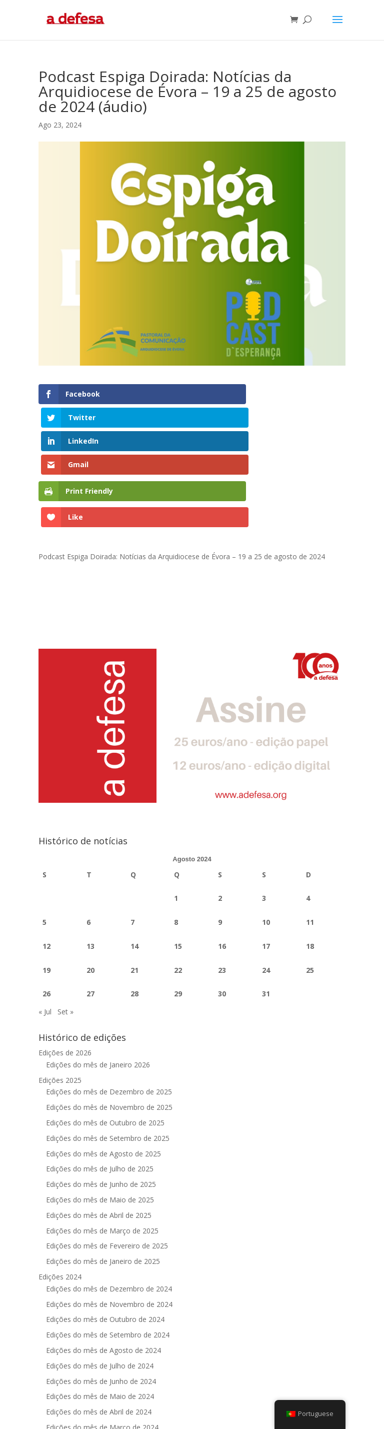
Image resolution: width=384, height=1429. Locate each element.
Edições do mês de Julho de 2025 (100, 1077)
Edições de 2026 (65, 961)
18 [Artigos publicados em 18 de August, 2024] (310, 854)
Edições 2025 (60, 988)
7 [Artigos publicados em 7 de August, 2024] (132, 831)
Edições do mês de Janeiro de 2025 (103, 1170)
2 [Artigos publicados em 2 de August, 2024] (220, 807)
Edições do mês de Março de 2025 (102, 1139)
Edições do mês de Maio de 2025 (100, 1108)
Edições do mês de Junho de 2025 (101, 1093)
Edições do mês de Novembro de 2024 (109, 1212)
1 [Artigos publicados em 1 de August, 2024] (176, 807)
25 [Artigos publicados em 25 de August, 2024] (310, 878)
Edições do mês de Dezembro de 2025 (109, 1000)
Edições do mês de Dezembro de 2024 (109, 1197)
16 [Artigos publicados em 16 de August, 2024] (222, 854)
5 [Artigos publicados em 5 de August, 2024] (44, 831)
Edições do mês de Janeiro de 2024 (103, 1366)
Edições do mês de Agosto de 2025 (103, 1062)
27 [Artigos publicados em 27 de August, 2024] (90, 902)
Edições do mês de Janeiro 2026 (98, 973)
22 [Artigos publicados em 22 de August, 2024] (178, 878)
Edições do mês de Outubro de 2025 (105, 1031)
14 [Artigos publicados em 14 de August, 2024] (134, 854)
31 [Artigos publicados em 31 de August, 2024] (266, 902)
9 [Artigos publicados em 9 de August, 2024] (220, 831)
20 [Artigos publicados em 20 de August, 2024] (90, 878)
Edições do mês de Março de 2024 (102, 1335)
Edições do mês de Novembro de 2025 (109, 1016)
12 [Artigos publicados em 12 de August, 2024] (46, 854)
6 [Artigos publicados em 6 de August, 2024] (88, 831)
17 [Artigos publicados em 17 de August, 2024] (266, 854)
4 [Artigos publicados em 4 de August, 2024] (308, 807)
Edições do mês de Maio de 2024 (100, 1305)
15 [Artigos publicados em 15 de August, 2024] (178, 854)
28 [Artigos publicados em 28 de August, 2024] (134, 902)
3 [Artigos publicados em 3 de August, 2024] (264, 807)
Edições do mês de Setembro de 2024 (108, 1243)
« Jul (45, 920)
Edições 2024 (60, 1185)
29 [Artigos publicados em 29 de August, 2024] (178, 902)
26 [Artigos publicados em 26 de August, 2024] (46, 902)
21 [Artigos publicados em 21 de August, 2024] (134, 878)
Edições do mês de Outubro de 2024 (105, 1228)
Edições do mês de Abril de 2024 (99, 1320)
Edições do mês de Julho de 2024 (100, 1274)
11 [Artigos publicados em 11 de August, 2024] (310, 831)
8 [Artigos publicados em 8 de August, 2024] (176, 831)
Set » (66, 920)
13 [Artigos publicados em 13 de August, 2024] (90, 854)
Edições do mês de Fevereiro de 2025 (107, 1154)
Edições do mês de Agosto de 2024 (103, 1258)
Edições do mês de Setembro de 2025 (108, 1046)
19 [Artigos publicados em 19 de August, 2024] (46, 878)
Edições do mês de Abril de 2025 (99, 1123)
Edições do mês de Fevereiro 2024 (102, 1351)
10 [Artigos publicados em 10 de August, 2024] (266, 831)
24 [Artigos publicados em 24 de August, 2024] (266, 878)
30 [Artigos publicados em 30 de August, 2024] (222, 902)
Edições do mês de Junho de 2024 (101, 1289)
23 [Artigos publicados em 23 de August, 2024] (222, 878)
